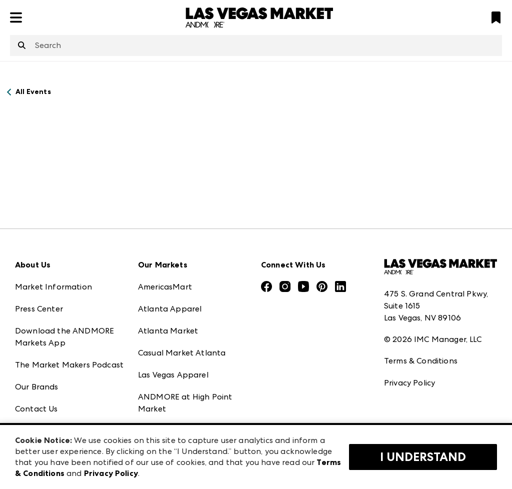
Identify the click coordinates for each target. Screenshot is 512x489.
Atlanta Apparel (170, 309)
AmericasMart (165, 287)
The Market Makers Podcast (69, 365)
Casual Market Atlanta (182, 353)
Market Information (53, 287)
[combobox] (256, 45)
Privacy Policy (409, 383)
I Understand (423, 457)
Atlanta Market (168, 331)
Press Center (39, 309)
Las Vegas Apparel (173, 375)
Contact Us (36, 409)
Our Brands (36, 387)
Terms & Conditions (421, 361)
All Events (33, 92)
